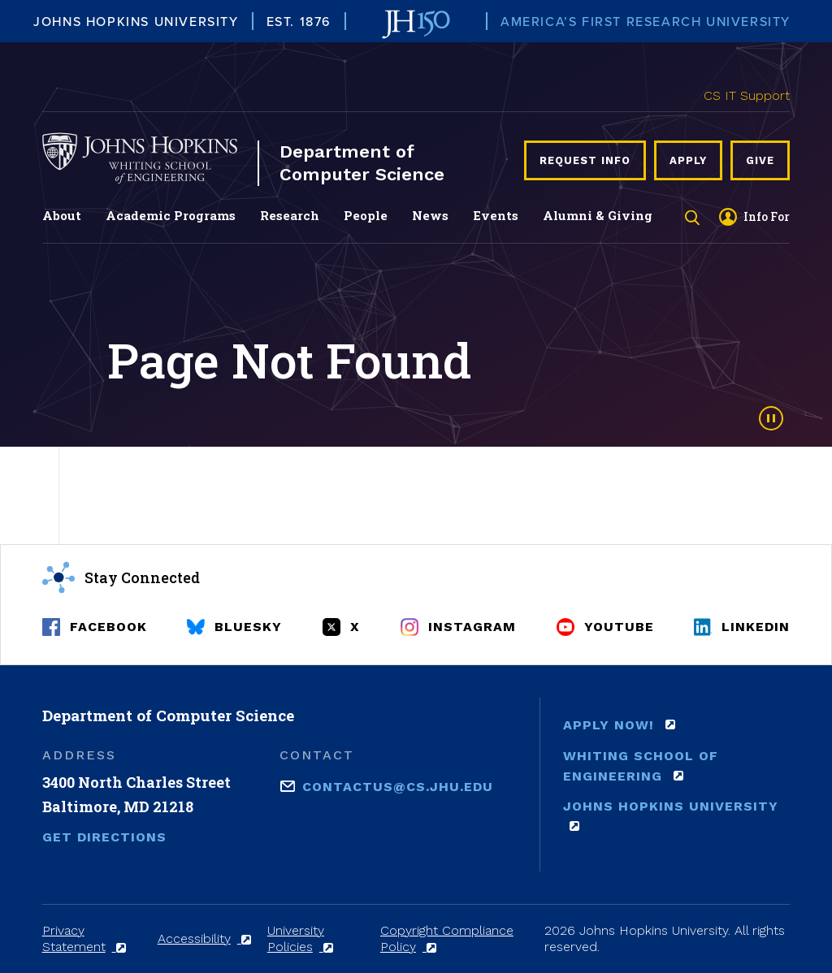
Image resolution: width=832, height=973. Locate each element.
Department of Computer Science (362, 162)
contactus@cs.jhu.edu (397, 785)
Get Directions (104, 837)
